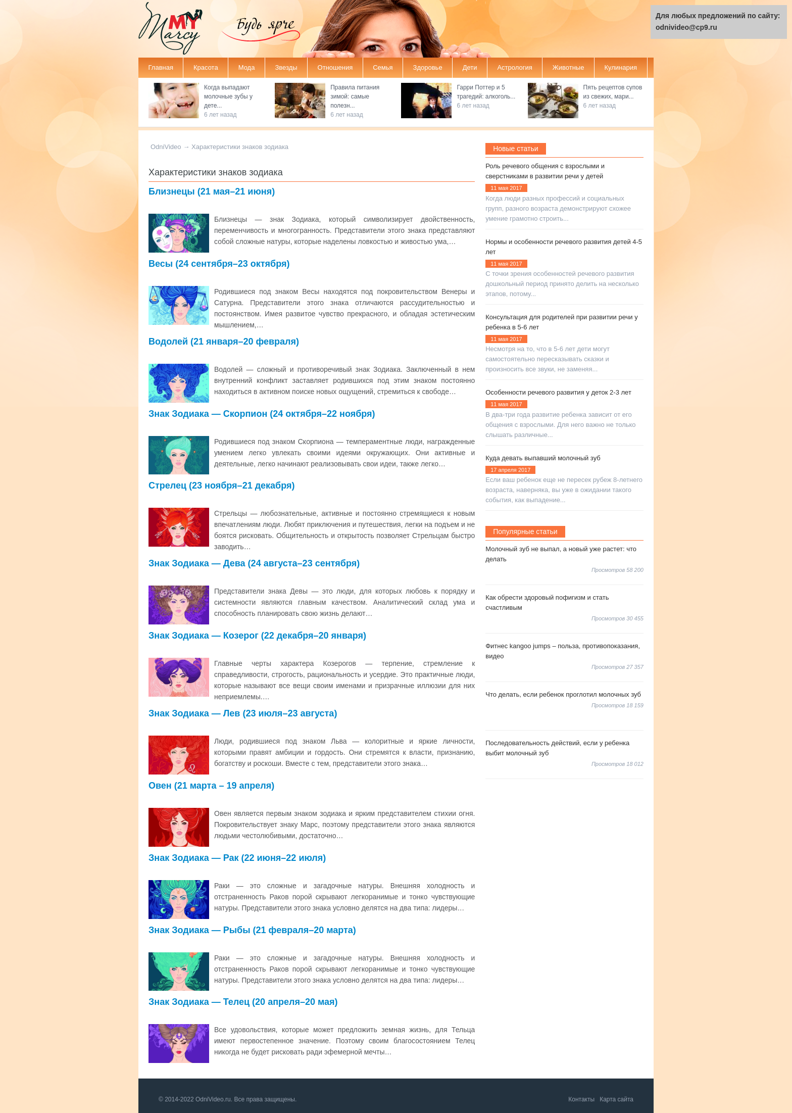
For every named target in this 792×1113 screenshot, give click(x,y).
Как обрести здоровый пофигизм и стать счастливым (547, 602)
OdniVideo (166, 147)
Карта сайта (616, 1099)
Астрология (514, 67)
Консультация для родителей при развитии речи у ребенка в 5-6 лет (561, 322)
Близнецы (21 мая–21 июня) (211, 191)
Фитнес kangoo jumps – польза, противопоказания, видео (562, 651)
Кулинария (620, 67)
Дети (470, 67)
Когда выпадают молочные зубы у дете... (228, 96)
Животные (568, 67)
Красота (205, 67)
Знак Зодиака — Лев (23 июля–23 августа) (242, 713)
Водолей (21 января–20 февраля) (223, 341)
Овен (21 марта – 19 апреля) (211, 786)
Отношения (335, 67)
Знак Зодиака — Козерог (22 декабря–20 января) (257, 636)
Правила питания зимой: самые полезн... (354, 96)
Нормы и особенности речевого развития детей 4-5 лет (563, 247)
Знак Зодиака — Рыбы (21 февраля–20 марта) (252, 930)
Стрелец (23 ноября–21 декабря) (221, 485)
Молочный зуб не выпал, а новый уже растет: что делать (560, 554)
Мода (246, 67)
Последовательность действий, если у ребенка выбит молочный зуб (557, 748)
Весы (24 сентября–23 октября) (219, 264)
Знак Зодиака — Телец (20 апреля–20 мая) (243, 1002)
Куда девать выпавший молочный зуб (543, 458)
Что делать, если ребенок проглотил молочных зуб (563, 694)
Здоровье (427, 67)
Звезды (286, 67)
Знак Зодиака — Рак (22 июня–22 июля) (237, 858)
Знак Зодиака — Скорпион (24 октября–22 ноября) (261, 414)
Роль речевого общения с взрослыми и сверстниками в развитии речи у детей (545, 171)
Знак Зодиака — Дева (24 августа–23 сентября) (254, 563)
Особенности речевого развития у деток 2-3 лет (558, 392)
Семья (382, 67)
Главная (160, 67)
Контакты (581, 1099)
